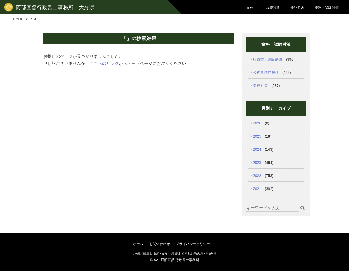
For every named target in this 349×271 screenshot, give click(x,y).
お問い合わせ (159, 244)
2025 (257, 136)
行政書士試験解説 (267, 59)
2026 (257, 123)
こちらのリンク (104, 63)
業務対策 (260, 86)
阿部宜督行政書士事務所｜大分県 (55, 7)
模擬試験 (273, 8)
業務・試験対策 (327, 8)
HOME (251, 8)
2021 (257, 189)
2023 (257, 162)
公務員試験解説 (266, 72)
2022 (257, 176)
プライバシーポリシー (193, 244)
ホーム (138, 244)
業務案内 (297, 8)
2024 (257, 149)
